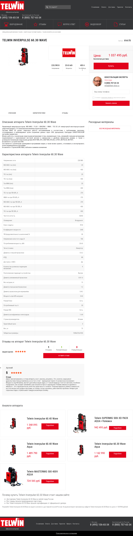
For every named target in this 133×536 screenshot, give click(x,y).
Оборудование (16, 24)
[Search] (58, 7)
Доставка (111, 7)
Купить (111, 66)
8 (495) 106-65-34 (9, 17)
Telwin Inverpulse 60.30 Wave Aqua (110, 445)
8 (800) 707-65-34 (31, 17)
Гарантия (120, 7)
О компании (95, 7)
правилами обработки (107, 97)
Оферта (68, 524)
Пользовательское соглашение (66, 533)
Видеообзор (95, 24)
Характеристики (39, 113)
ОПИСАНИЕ (12, 113)
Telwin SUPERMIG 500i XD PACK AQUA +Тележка (111, 420)
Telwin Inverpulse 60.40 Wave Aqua (42, 445)
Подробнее (50, 425)
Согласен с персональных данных (110, 97)
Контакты (128, 7)
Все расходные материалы (109, 129)
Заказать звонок (111, 103)
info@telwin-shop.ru (112, 85)
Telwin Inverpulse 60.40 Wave (42, 418)
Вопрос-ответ (69, 24)
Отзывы (42, 24)
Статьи (122, 24)
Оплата (103, 7)
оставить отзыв (63, 355)
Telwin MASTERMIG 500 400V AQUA (42, 473)
